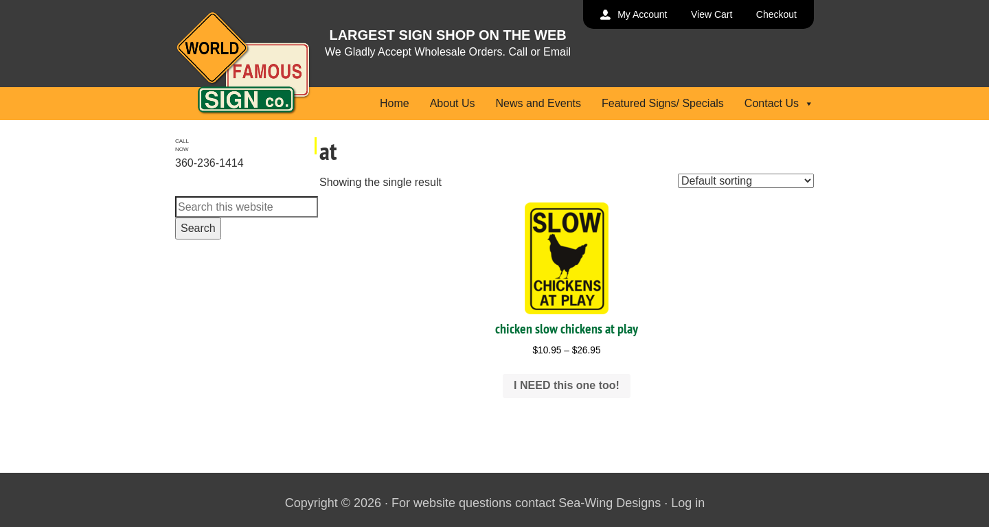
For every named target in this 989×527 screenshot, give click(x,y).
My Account (642, 14)
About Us (452, 103)
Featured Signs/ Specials (663, 103)
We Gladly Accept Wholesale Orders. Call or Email (448, 52)
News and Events (538, 103)
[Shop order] (746, 181)
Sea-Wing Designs (609, 503)
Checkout (776, 14)
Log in (688, 503)
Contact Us (779, 103)
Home (394, 103)
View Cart (711, 14)
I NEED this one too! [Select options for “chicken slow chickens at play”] (566, 385)
